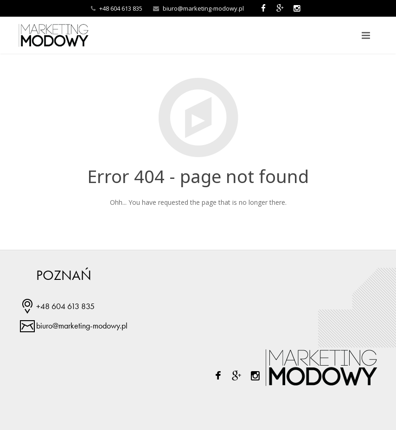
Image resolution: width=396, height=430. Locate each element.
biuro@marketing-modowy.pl (203, 8)
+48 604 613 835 (65, 306)
